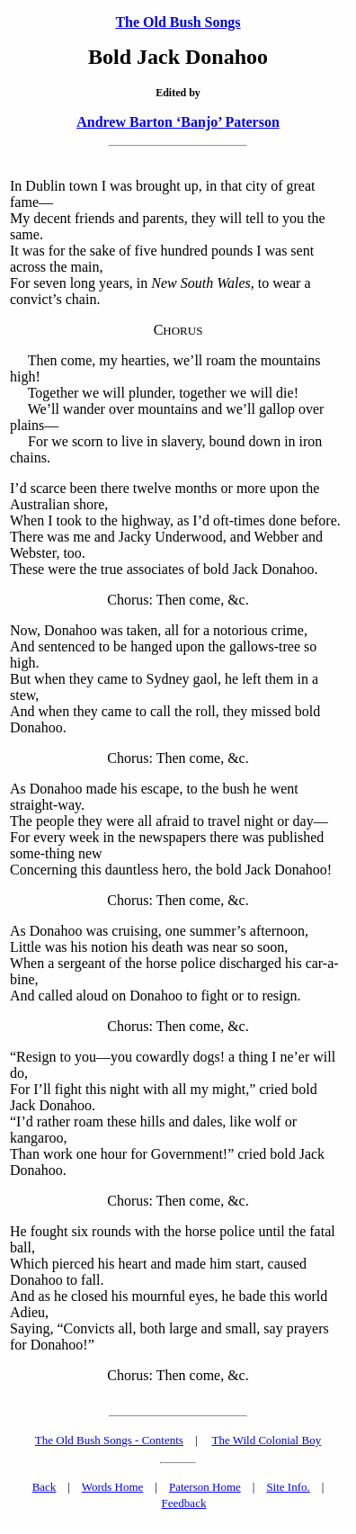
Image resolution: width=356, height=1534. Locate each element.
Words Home (113, 1487)
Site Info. (287, 1487)
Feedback (184, 1503)
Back (44, 1487)
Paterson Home (205, 1487)
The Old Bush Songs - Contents (109, 1440)
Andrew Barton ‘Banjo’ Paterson (178, 122)
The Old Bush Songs (177, 22)
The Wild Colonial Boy (267, 1440)
